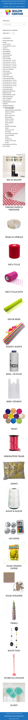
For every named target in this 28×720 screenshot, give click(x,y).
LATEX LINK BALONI (8, 76)
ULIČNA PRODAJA (7, 55)
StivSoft (17, 718)
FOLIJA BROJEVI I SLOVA (9, 46)
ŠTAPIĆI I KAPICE (9, 119)
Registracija (5, 6)
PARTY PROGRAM (7, 98)
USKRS (4, 42)
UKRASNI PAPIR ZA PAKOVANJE (13, 110)
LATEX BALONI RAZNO (8, 78)
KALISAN (5, 47)
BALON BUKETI (6, 53)
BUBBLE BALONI (7, 92)
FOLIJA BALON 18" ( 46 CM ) (10, 83)
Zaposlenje (22, 6)
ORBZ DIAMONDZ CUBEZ (9, 94)
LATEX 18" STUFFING (8, 69)
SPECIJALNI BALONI (8, 96)
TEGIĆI (7, 124)
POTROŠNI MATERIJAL (8, 107)
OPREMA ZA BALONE (8, 105)
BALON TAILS (8, 139)
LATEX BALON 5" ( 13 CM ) (9, 60)
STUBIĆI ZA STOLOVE (10, 140)
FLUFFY (7, 142)
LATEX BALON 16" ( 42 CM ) (9, 67)
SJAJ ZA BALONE (9, 108)
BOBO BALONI (6, 56)
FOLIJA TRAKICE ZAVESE (11, 133)
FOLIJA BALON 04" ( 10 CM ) (10, 80)
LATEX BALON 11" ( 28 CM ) (9, 64)
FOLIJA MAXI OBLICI (8, 89)
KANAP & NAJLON (9, 130)
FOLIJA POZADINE (9, 135)
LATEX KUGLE (6, 71)
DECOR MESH (8, 117)
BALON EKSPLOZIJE (8, 40)
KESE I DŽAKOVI (9, 122)
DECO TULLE (8, 113)
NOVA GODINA (6, 146)
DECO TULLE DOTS (10, 115)
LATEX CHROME (7, 58)
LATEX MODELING (7, 73)
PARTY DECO (6, 49)
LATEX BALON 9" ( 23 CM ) (9, 62)
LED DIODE (8, 131)
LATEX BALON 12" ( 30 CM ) (9, 65)
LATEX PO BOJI (6, 44)
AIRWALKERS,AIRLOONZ (9, 91)
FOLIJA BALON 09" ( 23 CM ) (10, 82)
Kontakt (17, 6)
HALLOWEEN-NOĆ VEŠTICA (10, 144)
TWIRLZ (7, 137)
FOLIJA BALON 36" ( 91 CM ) (10, 85)
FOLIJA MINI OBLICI (8, 87)
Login (10, 6)
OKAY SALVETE (7, 100)
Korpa (14, 6)
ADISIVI (7, 128)
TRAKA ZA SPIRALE (10, 112)
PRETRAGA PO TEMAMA (10, 30)
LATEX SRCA (6, 74)
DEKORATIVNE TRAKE (10, 126)
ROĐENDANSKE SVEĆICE (9, 101)
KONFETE (5, 103)
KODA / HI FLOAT (9, 121)
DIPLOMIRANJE (7, 51)
